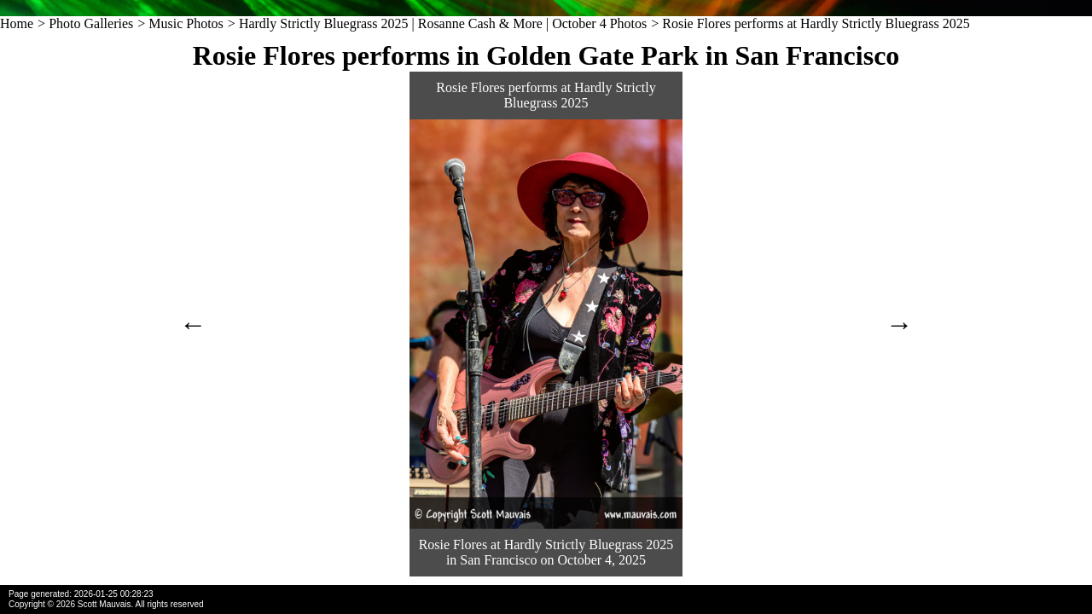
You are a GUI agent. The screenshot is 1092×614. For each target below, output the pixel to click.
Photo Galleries (91, 23)
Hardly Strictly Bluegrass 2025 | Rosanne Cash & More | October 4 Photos (443, 23)
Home (16, 23)
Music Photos (186, 23)
